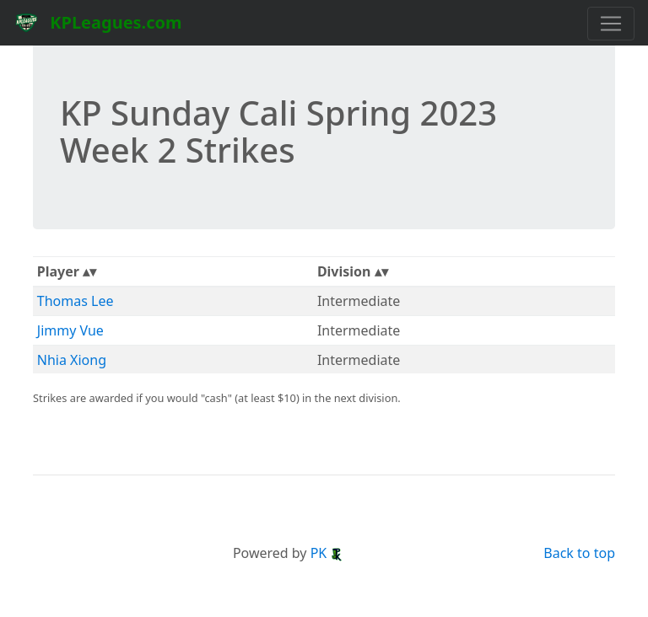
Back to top (579, 553)
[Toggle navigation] (610, 23)
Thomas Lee (75, 301)
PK (327, 553)
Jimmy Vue (70, 330)
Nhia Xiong (71, 360)
